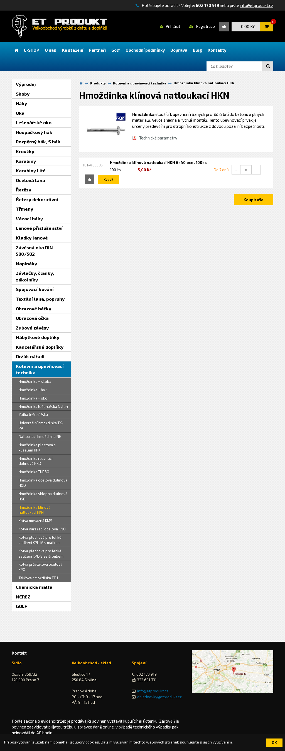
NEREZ (23, 596)
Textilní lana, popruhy (40, 298)
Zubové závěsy (32, 327)
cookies (92, 742)
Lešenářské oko (33, 122)
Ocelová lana (30, 180)
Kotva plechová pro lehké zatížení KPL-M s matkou (40, 540)
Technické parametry (158, 137)
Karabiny (26, 161)
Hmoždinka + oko (33, 398)
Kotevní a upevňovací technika (40, 369)
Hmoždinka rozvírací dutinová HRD (36, 461)
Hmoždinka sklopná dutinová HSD (43, 496)
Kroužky (25, 151)
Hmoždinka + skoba (35, 381)
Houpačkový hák (34, 132)
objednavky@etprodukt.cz (159, 697)
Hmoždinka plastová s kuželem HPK (37, 447)
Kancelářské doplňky (39, 347)
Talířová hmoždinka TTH (38, 578)
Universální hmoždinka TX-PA (41, 425)
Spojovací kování (35, 289)
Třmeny (24, 208)
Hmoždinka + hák (33, 390)
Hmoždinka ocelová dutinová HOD (43, 483)
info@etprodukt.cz (256, 5)
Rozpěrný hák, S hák (38, 141)
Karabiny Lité (31, 170)
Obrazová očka (32, 318)
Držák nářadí (30, 356)
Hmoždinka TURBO (34, 472)
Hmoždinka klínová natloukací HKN (34, 510)
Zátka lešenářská (33, 414)
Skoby (23, 93)
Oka (20, 113)
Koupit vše (254, 199)
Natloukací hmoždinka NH (40, 436)
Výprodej (26, 84)
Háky (21, 103)
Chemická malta (34, 587)
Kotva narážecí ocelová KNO (42, 529)
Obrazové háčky (33, 308)
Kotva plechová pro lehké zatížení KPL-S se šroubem (41, 553)
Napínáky (26, 263)
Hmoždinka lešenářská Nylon (43, 406)
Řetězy (23, 189)
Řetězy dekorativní (37, 199)
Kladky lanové (32, 237)
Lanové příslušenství (39, 228)
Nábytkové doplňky (37, 337)
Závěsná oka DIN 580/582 (34, 251)
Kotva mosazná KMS (35, 520)
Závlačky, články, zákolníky (35, 276)
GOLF (21, 606)
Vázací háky (29, 218)
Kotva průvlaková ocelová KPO (40, 567)
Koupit (108, 179)
